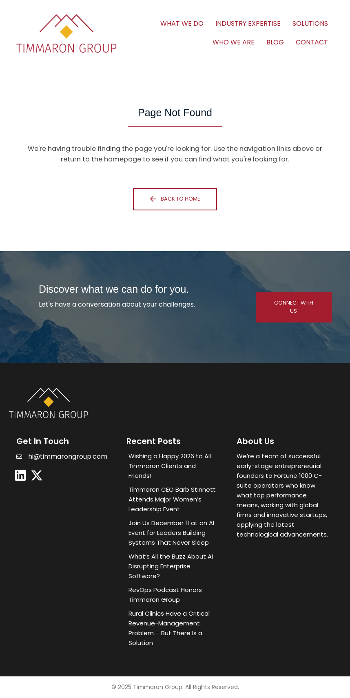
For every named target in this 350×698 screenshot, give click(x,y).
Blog (275, 42)
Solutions (310, 23)
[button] (175, 199)
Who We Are (234, 42)
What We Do (182, 23)
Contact (312, 42)
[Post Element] (173, 466)
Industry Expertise (248, 23)
